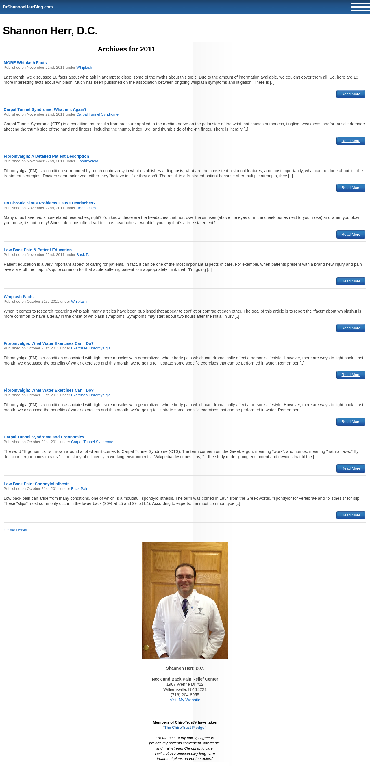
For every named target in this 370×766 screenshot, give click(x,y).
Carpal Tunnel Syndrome (97, 114)
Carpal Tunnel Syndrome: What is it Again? (45, 109)
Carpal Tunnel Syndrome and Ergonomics (44, 437)
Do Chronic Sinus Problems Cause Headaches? (50, 203)
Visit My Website (185, 700)
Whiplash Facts (19, 296)
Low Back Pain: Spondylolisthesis (37, 483)
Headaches (86, 208)
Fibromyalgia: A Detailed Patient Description (46, 156)
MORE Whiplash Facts (25, 62)
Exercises (79, 348)
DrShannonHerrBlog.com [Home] (28, 7)
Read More (351, 94)
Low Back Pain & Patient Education (38, 250)
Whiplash (84, 67)
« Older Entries (15, 530)
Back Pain (84, 254)
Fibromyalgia (87, 161)
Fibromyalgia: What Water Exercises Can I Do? (49, 343)
